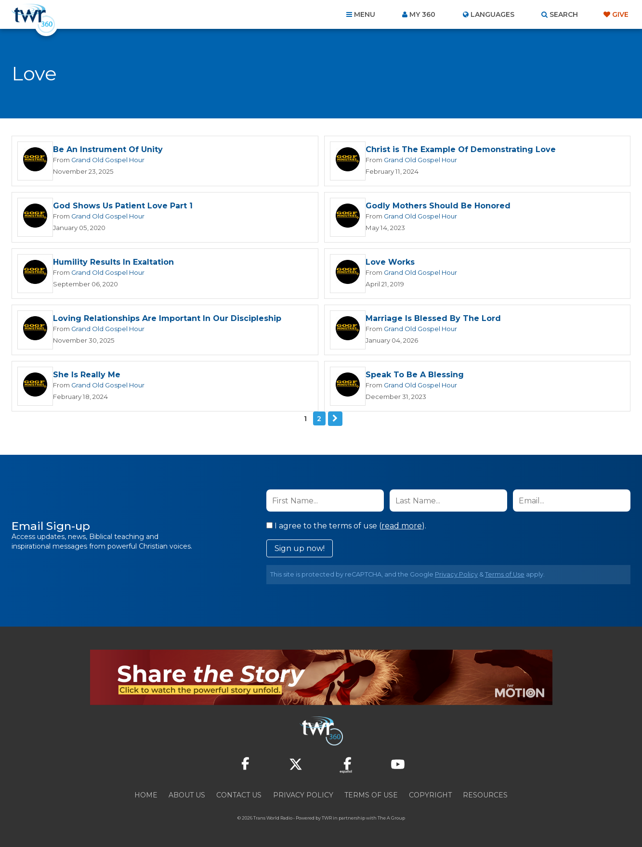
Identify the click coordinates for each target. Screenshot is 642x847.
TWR (327, 818)
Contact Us (239, 795)
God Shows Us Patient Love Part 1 (123, 205)
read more (401, 525)
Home (145, 795)
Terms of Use (504, 574)
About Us (187, 795)
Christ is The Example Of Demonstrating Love (461, 149)
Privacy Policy (456, 574)
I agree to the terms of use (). (346, 525)
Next (335, 418)
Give (620, 14)
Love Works (390, 262)
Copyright (430, 795)
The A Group (391, 818)
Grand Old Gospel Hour (107, 160)
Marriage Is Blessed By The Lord (433, 318)
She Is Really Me (86, 374)
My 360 (422, 14)
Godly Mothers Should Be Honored (438, 205)
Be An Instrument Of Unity (108, 149)
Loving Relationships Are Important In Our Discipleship (167, 318)
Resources (485, 795)
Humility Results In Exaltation (113, 262)
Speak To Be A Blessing (415, 374)
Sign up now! (300, 548)
